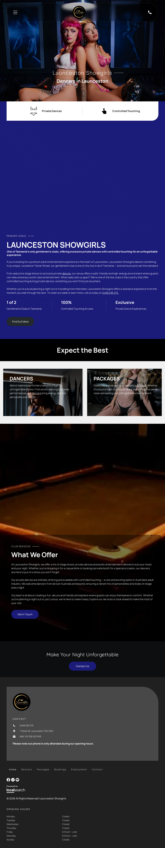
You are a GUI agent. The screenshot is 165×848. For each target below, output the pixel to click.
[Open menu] (15, 12)
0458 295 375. (110, 293)
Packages (107, 378)
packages (140, 385)
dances (66, 273)
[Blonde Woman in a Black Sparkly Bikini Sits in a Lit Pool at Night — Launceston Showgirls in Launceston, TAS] (82, 180)
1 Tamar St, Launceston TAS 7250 (36, 730)
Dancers (21, 378)
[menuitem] (13, 769)
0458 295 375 (27, 725)
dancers (36, 393)
